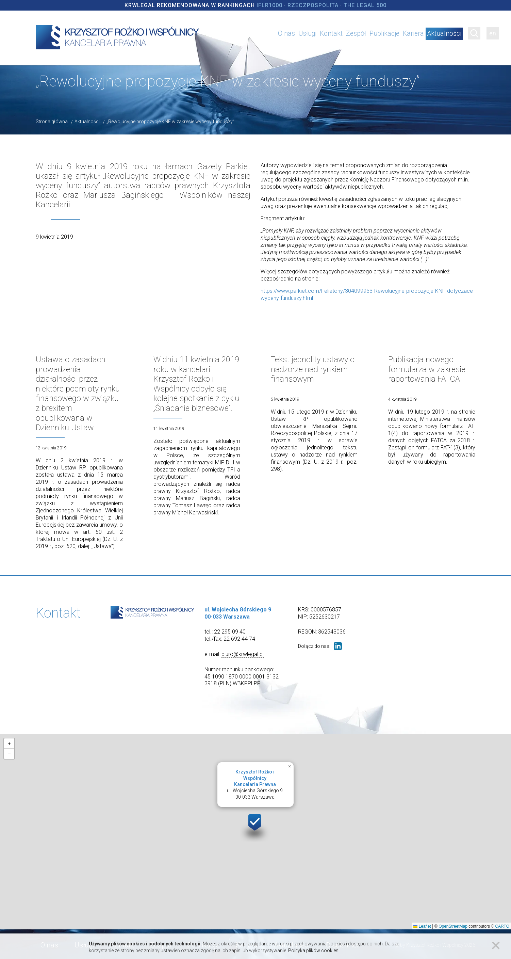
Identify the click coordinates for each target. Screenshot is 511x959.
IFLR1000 (269, 5)
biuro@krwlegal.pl (242, 652)
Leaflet (422, 924)
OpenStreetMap (453, 924)
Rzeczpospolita (313, 5)
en (492, 33)
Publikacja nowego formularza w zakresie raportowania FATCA (427, 369)
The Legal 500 (365, 5)
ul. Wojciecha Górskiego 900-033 (255, 782)
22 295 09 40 (230, 630)
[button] (255, 825)
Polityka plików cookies (313, 950)
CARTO (502, 924)
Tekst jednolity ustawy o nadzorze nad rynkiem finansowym (313, 369)
